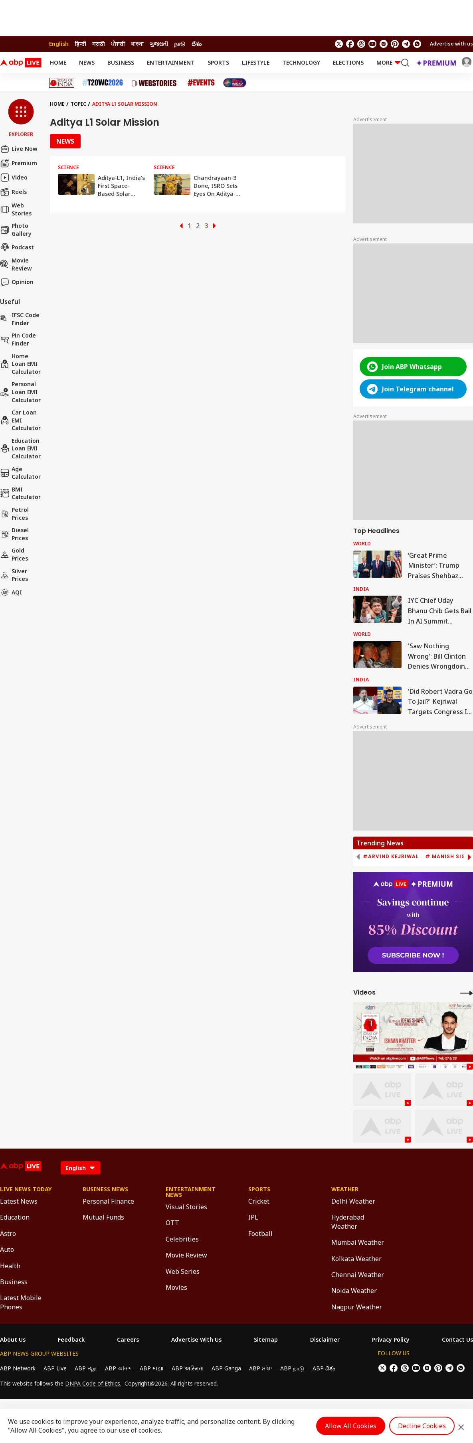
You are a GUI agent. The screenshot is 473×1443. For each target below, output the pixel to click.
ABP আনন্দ (118, 1368)
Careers (128, 1339)
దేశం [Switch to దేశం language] (197, 43)
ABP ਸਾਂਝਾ (260, 1368)
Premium (18, 163)
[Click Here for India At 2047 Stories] (235, 83)
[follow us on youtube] (372, 44)
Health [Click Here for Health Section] (10, 1265)
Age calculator (20, 473)
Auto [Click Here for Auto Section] (7, 1249)
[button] (21, 118)
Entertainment (171, 62)
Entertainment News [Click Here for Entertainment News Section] (191, 1192)
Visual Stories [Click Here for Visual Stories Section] (186, 1206)
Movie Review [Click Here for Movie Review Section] (186, 1255)
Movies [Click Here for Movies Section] (176, 1287)
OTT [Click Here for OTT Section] (172, 1222)
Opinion (17, 282)
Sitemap (266, 1339)
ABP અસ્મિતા (188, 1368)
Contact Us (457, 1339)
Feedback (71, 1339)
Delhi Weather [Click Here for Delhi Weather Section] (353, 1201)
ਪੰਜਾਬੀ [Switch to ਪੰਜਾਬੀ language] (118, 43)
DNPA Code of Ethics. (93, 1383)
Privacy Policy (391, 1339)
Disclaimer (325, 1339)
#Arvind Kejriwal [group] (391, 856)
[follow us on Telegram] (406, 44)
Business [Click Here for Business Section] (14, 1281)
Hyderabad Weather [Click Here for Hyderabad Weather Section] (347, 1221)
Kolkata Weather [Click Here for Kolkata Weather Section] (356, 1258)
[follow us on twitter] (339, 44)
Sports (218, 62)
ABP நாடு (292, 1368)
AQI (11, 592)
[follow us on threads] (361, 44)
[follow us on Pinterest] (395, 44)
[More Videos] (466, 993)
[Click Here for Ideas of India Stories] (61, 83)
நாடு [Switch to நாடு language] (180, 43)
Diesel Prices (14, 534)
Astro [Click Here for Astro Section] (8, 1233)
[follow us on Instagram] (383, 44)
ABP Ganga (226, 1368)
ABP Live (55, 1368)
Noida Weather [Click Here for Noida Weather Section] (354, 1290)
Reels (13, 192)
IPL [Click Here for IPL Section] (253, 1217)
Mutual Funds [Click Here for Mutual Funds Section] (103, 1217)
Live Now (19, 149)
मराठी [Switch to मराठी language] (98, 43)
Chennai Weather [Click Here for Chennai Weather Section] (357, 1274)
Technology (301, 62)
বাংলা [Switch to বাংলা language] (137, 43)
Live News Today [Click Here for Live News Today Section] (25, 1189)
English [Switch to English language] (59, 43)
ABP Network (18, 1368)
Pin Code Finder (18, 339)
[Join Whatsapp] (417, 44)
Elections (348, 62)
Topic (78, 104)
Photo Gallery (16, 229)
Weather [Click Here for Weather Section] (344, 1189)
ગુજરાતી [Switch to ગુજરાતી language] (159, 43)
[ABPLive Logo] (21, 62)
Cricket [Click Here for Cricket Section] (258, 1201)
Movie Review (16, 264)
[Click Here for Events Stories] (201, 82)
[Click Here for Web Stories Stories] (155, 83)
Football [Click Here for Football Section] (260, 1233)
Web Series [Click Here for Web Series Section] (183, 1271)
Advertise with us (451, 43)
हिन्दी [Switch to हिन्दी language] (80, 43)
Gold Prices (14, 554)
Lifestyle (255, 62)
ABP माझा (152, 1368)
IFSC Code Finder (20, 319)
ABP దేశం (324, 1368)
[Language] (80, 1168)
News (87, 62)
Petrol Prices (14, 513)
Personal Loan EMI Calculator (20, 391)
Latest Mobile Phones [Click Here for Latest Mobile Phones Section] (21, 1302)
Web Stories (16, 209)
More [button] (388, 62)
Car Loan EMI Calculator (20, 420)
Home (58, 62)
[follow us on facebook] (350, 44)
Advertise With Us (196, 1339)
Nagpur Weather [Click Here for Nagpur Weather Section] (356, 1307)
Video (14, 177)
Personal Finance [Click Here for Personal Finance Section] (108, 1201)
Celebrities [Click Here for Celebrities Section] (182, 1239)
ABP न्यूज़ (86, 1368)
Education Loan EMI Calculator (20, 448)
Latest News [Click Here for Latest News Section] (19, 1201)
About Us (13, 1339)
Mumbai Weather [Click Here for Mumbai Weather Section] (357, 1242)
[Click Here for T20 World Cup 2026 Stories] (102, 82)
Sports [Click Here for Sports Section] (259, 1189)
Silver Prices (14, 575)
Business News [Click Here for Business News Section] (105, 1189)
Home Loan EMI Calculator (20, 363)
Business (120, 62)
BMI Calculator (20, 493)
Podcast (17, 247)
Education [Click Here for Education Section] (15, 1217)
